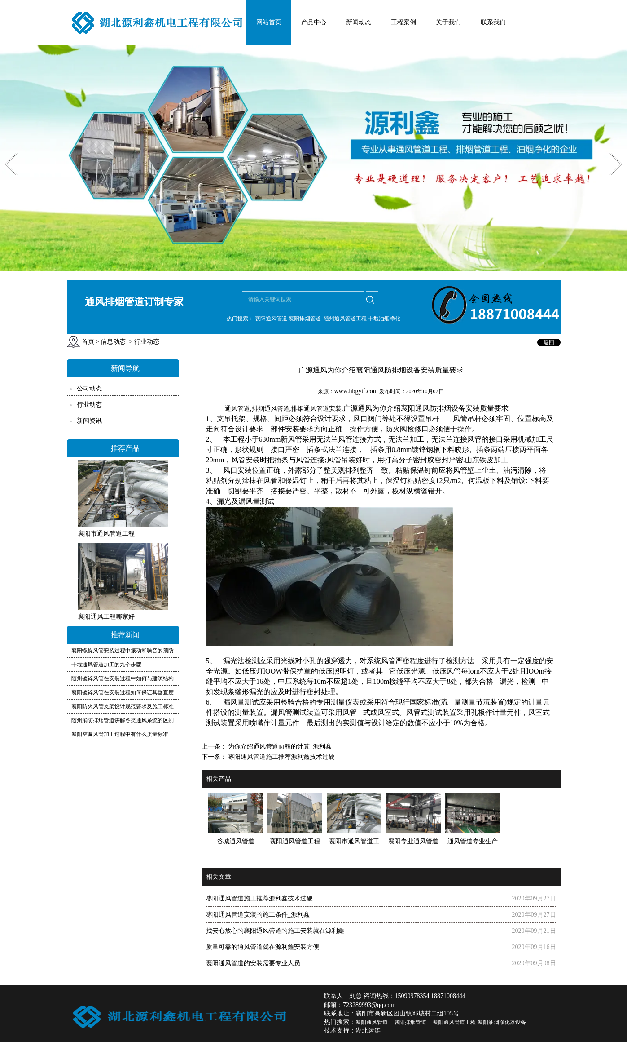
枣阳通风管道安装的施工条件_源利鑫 (258, 914)
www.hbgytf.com (355, 391)
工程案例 (403, 22)
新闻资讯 (89, 420)
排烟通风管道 (270, 408)
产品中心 (313, 22)
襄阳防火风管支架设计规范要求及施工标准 (122, 706)
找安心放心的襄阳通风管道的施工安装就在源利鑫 (275, 930)
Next (611, 149)
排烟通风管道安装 (316, 408)
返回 (549, 342)
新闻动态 (358, 22)
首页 (88, 341)
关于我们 (448, 22)
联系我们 (493, 22)
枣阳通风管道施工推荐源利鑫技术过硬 (281, 757)
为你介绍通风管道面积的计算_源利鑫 (279, 746)
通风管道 (237, 408)
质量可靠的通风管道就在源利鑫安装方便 (262, 947)
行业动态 (89, 404)
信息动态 (113, 341)
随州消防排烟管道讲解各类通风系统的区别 (122, 720)
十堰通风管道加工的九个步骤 (106, 664)
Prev (6, 149)
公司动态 (89, 388)
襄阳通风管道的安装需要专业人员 (253, 963)
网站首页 (268, 22)
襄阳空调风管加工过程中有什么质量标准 (119, 734)
